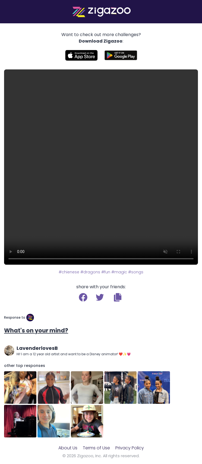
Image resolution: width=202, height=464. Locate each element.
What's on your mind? (36, 330)
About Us (67, 448)
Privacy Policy (129, 448)
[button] (117, 297)
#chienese (69, 272)
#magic (119, 272)
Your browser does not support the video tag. (101, 167)
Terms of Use (96, 448)
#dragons (90, 272)
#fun (105, 272)
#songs (135, 272)
